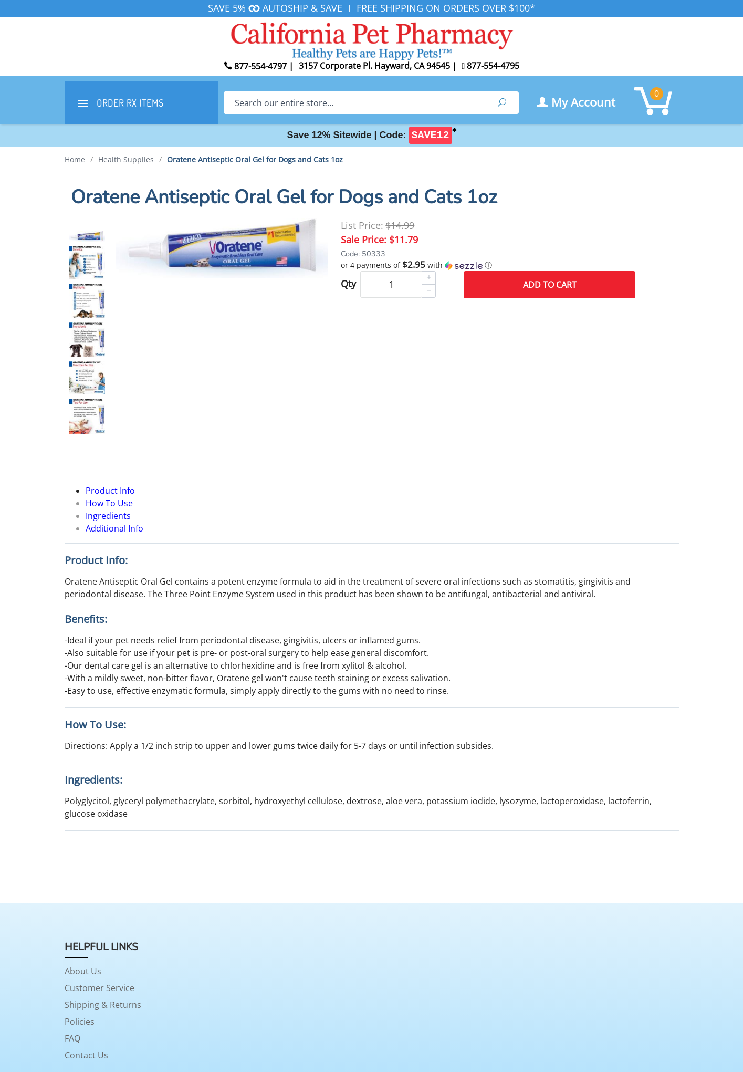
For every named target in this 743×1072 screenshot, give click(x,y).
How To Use (109, 503)
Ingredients (108, 516)
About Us (83, 971)
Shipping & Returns (103, 1005)
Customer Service (99, 988)
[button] (488, 265)
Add (550, 284)
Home (75, 159)
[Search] (354, 102)
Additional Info (114, 528)
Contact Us (86, 1055)
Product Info (110, 490)
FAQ (72, 1038)
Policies (80, 1021)
